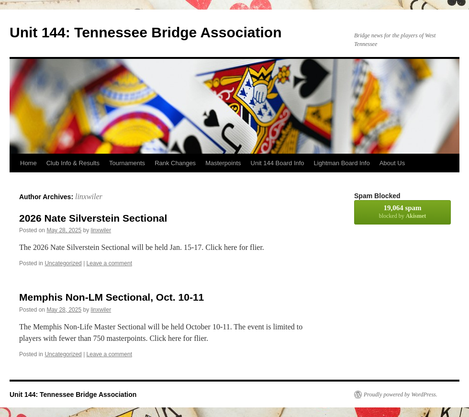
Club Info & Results (73, 163)
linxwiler (88, 196)
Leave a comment (109, 263)
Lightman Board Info (342, 163)
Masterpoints (223, 163)
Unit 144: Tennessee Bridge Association (146, 32)
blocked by (402, 211)
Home (28, 163)
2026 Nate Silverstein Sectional (93, 218)
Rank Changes (175, 163)
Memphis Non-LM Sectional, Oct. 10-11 (111, 297)
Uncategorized (63, 263)
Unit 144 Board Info (277, 163)
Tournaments (127, 163)
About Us (392, 163)
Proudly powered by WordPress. (400, 394)
